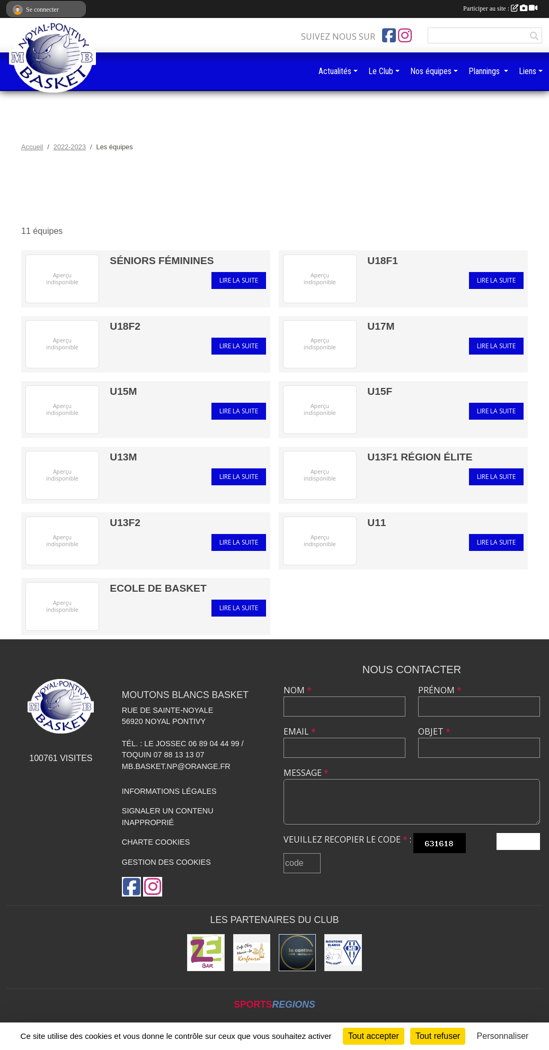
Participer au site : (500, 8)
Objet (434, 731)
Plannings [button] (485, 71)
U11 (376, 522)
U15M (123, 391)
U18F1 (382, 260)
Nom (298, 690)
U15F (379, 391)
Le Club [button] (380, 71)
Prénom (440, 690)
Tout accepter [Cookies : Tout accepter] (373, 1035)
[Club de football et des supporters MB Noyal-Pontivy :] (342, 952)
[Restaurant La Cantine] (297, 952)
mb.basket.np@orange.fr (176, 766)
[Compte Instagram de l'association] (405, 35)
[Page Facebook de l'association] (389, 35)
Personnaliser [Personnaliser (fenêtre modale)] (503, 1035)
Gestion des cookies (166, 862)
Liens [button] (527, 71)
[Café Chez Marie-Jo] (251, 952)
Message (306, 773)
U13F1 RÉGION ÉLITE (419, 457)
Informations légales (169, 791)
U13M (123, 457)
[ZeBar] (205, 952)
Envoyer (518, 841)
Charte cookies (156, 842)
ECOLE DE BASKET (158, 588)
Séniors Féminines (162, 260)
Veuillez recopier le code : (347, 839)
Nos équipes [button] (430, 71)
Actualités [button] (334, 71)
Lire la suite (238, 280)
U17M (380, 326)
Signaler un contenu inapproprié (168, 817)
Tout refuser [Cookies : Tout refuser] (437, 1035)
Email (300, 731)
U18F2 (125, 326)
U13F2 (125, 522)
